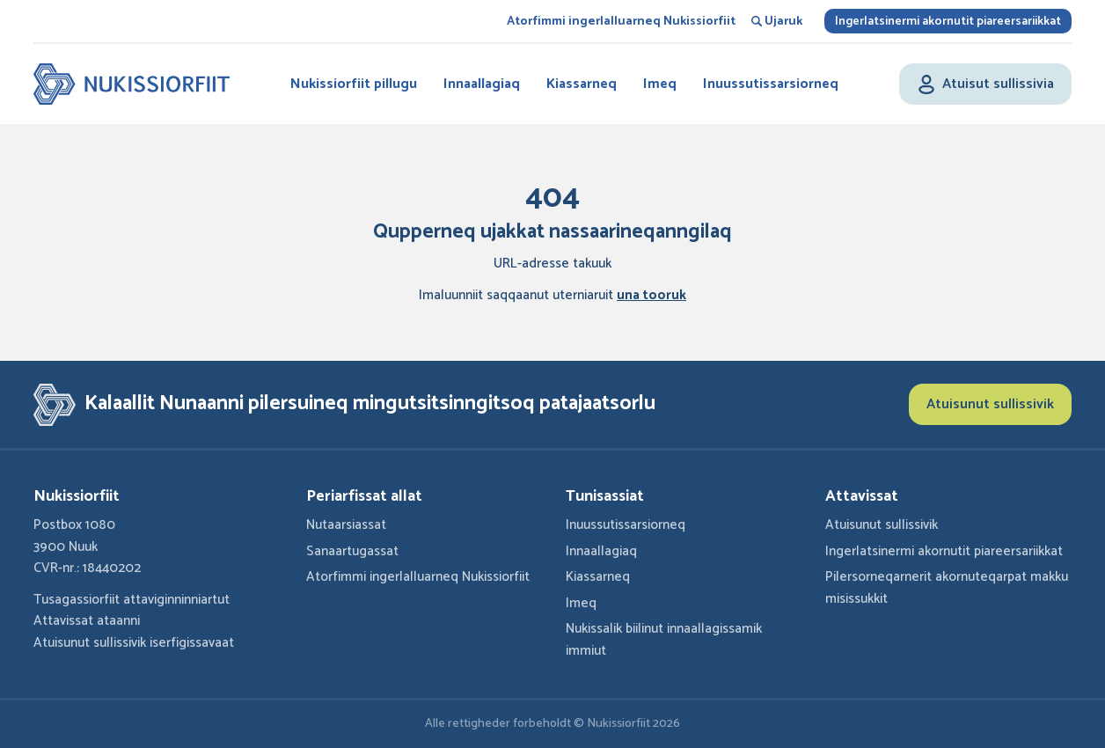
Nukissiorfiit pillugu (353, 84)
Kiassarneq (581, 84)
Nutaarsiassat (346, 525)
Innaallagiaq (481, 84)
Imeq (660, 84)
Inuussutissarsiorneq (770, 84)
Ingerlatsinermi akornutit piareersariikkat (948, 21)
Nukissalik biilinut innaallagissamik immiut (664, 639)
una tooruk (651, 295)
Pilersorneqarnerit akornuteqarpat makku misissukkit (946, 587)
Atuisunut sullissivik (990, 404)
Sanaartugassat (352, 551)
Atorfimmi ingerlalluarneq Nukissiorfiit (621, 21)
